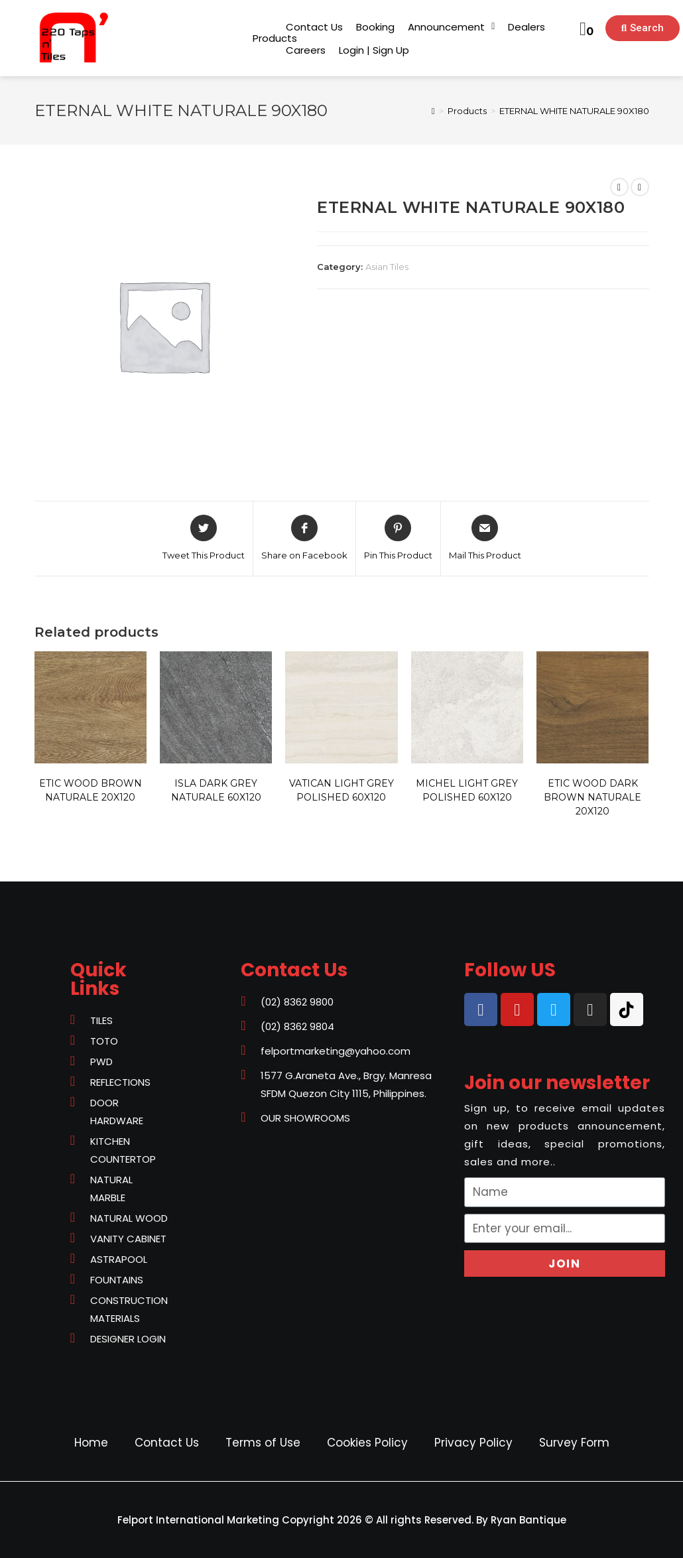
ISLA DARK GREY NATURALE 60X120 (216, 790)
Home (91, 1443)
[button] (275, 38)
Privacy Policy (473, 1443)
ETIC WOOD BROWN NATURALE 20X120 (90, 790)
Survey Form (574, 1443)
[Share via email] (485, 538)
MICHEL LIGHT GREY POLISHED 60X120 (467, 790)
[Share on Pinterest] (398, 538)
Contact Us (167, 1443)
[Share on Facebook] (304, 538)
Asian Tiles (386, 266)
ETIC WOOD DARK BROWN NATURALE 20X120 (592, 797)
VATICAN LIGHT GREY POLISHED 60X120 (341, 790)
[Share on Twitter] (203, 538)
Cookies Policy (367, 1443)
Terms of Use (262, 1443)
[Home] (433, 110)
